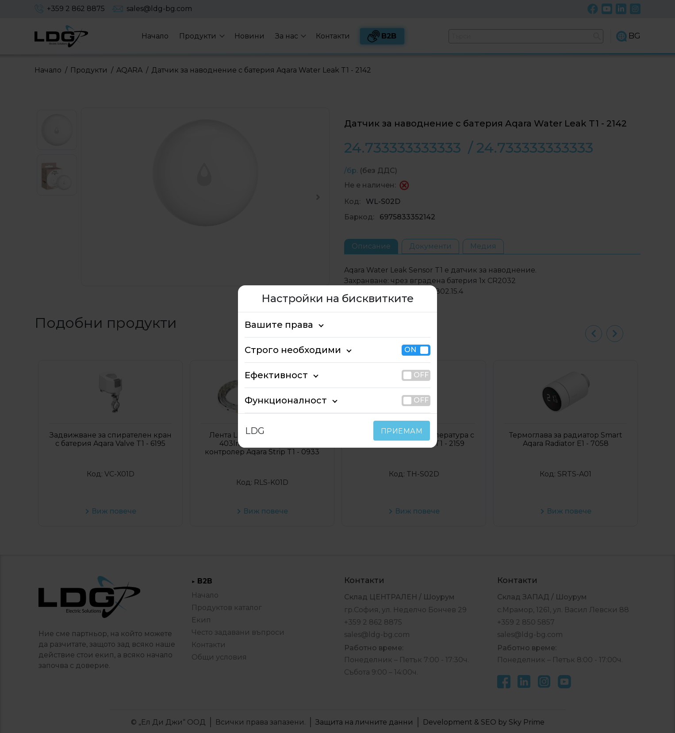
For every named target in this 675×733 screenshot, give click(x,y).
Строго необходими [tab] (285, 350)
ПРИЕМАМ (403, 431)
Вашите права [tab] (274, 325)
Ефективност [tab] (272, 375)
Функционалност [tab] (279, 400)
